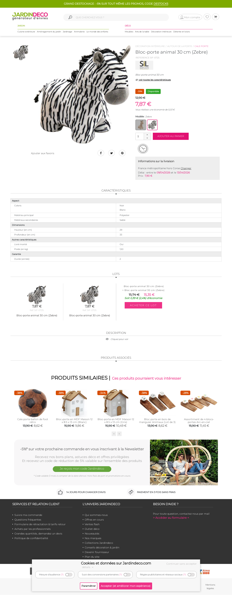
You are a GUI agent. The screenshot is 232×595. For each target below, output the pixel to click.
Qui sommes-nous (96, 515)
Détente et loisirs (181, 32)
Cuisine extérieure (26, 32)
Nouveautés (92, 534)
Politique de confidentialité (31, 538)
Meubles (129, 32)
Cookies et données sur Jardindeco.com (116, 563)
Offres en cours (94, 520)
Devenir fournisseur (97, 552)
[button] (147, 134)
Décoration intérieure (161, 32)
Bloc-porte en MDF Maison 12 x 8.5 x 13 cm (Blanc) (74, 421)
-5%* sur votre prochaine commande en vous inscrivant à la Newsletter (82, 449)
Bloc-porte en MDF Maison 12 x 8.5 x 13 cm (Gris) (116, 421)
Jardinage (67, 32)
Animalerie (79, 32)
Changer (186, 168)
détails (88, 567)
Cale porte (201, 46)
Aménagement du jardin (49, 32)
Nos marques (93, 538)
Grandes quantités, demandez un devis (38, 534)
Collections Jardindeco (99, 543)
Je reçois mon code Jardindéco (82, 469)
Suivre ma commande (28, 515)
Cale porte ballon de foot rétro (32, 421)
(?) (62, 574)
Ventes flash (92, 524)
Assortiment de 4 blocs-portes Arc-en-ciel (199, 421)
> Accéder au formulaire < (171, 518)
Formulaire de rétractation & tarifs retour (40, 524)
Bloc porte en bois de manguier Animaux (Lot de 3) (157, 421)
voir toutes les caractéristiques (153, 79)
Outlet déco (92, 529)
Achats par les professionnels (32, 529)
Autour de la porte (179, 46)
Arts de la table (142, 32)
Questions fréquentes (27, 520)
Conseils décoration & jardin (102, 547)
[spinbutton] (143, 136)
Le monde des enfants (97, 32)
